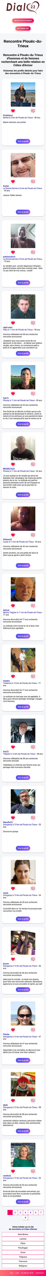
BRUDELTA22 (9, 469)
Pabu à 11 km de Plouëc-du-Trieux (18, 330)
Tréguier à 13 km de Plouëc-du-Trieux (19, 754)
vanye (5, 893)
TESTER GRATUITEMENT (23, 20)
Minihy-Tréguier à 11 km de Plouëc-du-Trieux (22, 612)
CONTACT (39, 1273)
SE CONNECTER (23, 28)
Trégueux (23, 1257)
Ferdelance (8, 115)
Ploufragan (23, 1248)
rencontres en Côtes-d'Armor (24, 1229)
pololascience (9, 257)
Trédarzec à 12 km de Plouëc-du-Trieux (20, 683)
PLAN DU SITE (27, 1273)
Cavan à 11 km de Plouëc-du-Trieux (18, 542)
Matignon (23, 1266)
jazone (6, 963)
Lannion (23, 1239)
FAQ (11, 1273)
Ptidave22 (7, 539)
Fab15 (5, 398)
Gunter (6, 186)
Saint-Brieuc (23, 1234)
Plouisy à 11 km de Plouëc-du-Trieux (19, 400)
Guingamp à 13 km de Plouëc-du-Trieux (20, 824)
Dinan (23, 1252)
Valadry (6, 681)
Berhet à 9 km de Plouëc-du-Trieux (18, 117)
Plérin (23, 1243)
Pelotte (6, 1034)
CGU (17, 1273)
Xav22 (6, 751)
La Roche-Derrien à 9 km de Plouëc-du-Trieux (22, 188)
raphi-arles (8, 327)
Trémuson (23, 1261)
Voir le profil (23, 141)
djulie (5, 1105)
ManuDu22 (8, 822)
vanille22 (7, 1176)
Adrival (6, 610)
